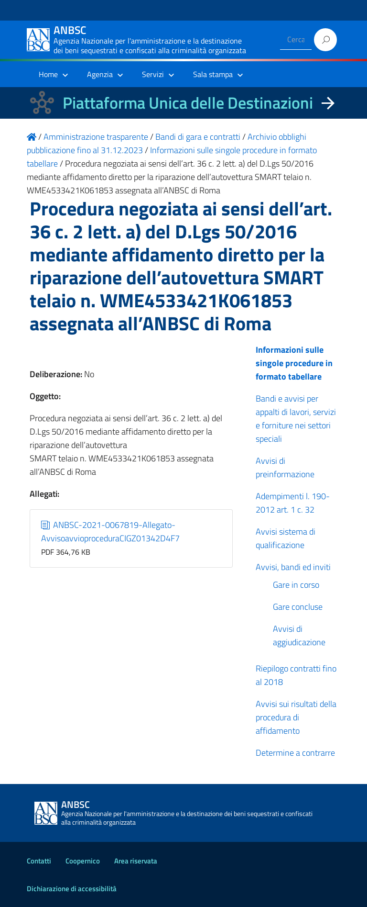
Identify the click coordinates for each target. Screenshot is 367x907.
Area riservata (135, 860)
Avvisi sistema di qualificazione (285, 538)
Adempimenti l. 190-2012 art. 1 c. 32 (293, 503)
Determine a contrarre (295, 752)
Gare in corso (296, 584)
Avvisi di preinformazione (285, 467)
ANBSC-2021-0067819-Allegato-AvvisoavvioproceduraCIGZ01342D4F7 (110, 531)
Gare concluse (298, 606)
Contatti (39, 860)
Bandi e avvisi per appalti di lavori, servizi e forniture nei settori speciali (296, 418)
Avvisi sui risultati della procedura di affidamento (296, 717)
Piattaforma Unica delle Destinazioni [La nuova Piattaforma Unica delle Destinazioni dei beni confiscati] (188, 102)
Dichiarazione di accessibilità (72, 888)
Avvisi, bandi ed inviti (293, 566)
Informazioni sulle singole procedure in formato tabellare (294, 363)
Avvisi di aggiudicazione (299, 635)
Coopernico (82, 860)
